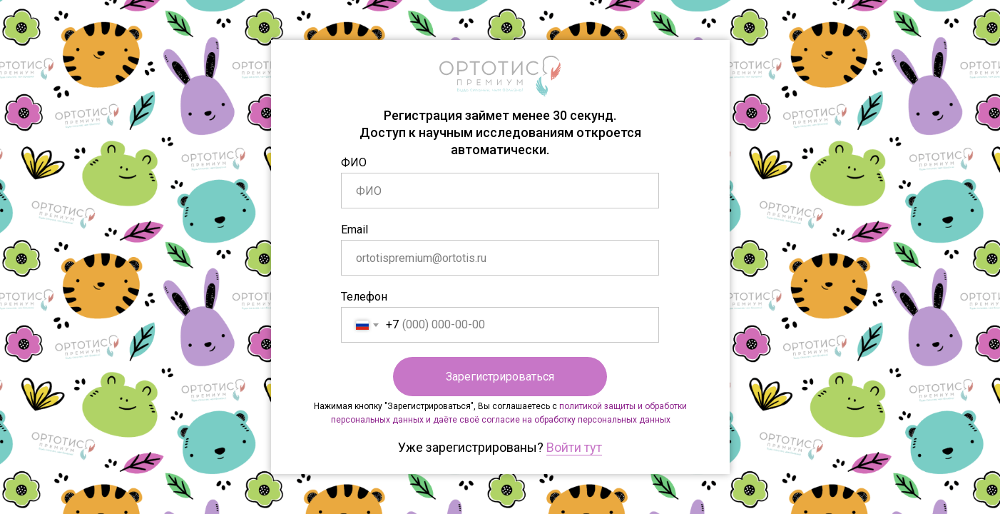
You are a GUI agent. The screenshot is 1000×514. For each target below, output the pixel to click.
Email (354, 229)
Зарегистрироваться (500, 376)
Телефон (364, 296)
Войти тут (574, 447)
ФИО (354, 162)
